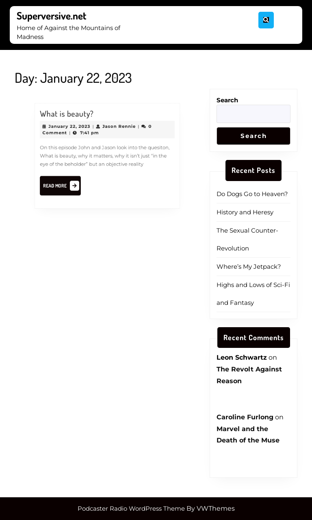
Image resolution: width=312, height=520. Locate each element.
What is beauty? (68, 116)
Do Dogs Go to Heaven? (252, 194)
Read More (64, 185)
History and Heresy (245, 212)
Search (227, 100)
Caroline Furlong (245, 417)
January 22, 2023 (71, 127)
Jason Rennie (118, 127)
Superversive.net (52, 15)
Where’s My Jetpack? (249, 266)
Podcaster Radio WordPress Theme (131, 508)
